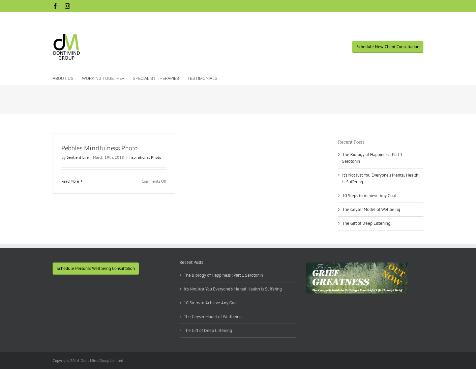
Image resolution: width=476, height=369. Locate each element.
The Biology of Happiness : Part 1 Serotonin (223, 275)
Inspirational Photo (144, 157)
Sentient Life (78, 157)
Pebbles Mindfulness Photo (99, 148)
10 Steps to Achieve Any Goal (369, 195)
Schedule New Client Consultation (387, 47)
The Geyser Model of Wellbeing (371, 209)
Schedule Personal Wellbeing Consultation (96, 268)
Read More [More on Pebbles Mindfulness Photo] (70, 181)
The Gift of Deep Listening (366, 223)
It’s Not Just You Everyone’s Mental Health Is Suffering (233, 289)
